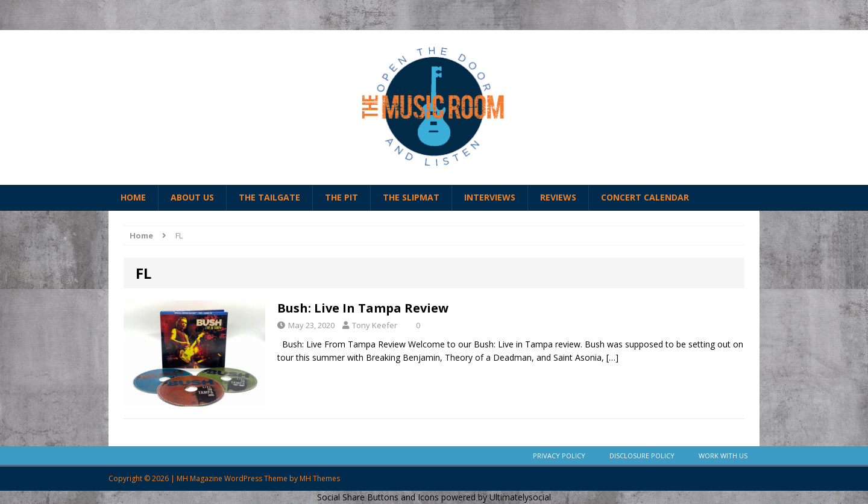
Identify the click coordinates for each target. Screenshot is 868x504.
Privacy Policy (559, 455)
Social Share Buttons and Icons (378, 497)
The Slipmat (411, 197)
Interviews (489, 197)
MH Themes (320, 478)
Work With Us (723, 455)
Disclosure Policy (642, 455)
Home (133, 197)
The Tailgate (269, 197)
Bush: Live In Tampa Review (362, 308)
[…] (612, 357)
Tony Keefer (374, 325)
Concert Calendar (645, 197)
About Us (192, 197)
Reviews (558, 197)
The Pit (341, 197)
